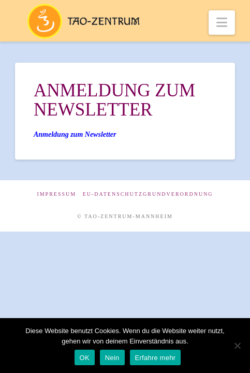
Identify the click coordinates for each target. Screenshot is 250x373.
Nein (112, 358)
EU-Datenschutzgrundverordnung (148, 194)
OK (85, 358)
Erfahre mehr (155, 358)
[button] (222, 22)
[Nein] (237, 345)
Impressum (56, 194)
